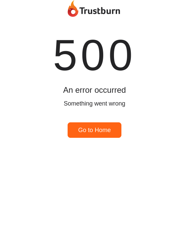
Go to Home (94, 130)
